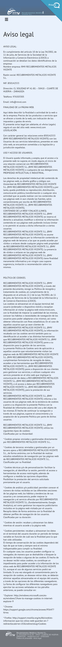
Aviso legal (37, 638)
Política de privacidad (24, 638)
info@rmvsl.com (33, 636)
